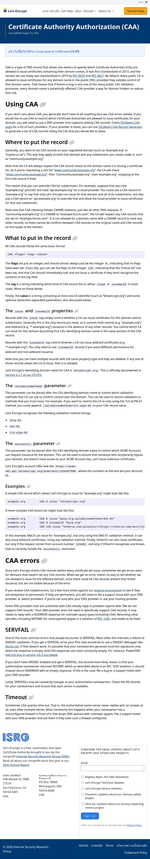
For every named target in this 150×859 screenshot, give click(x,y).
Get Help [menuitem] (67, 11)
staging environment (108, 590)
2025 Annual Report (16, 765)
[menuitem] (90, 11)
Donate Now (135, 11)
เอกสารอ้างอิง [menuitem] (51, 11)
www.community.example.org (75, 170)
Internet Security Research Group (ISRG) (42, 756)
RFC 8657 (98, 76)
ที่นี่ (77, 51)
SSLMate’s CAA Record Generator (120, 127)
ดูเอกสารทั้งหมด (15, 35)
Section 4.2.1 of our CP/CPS (23, 375)
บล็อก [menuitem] (78, 11)
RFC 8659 (79, 76)
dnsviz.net (12, 646)
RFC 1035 (104, 619)
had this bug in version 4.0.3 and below (31, 655)
